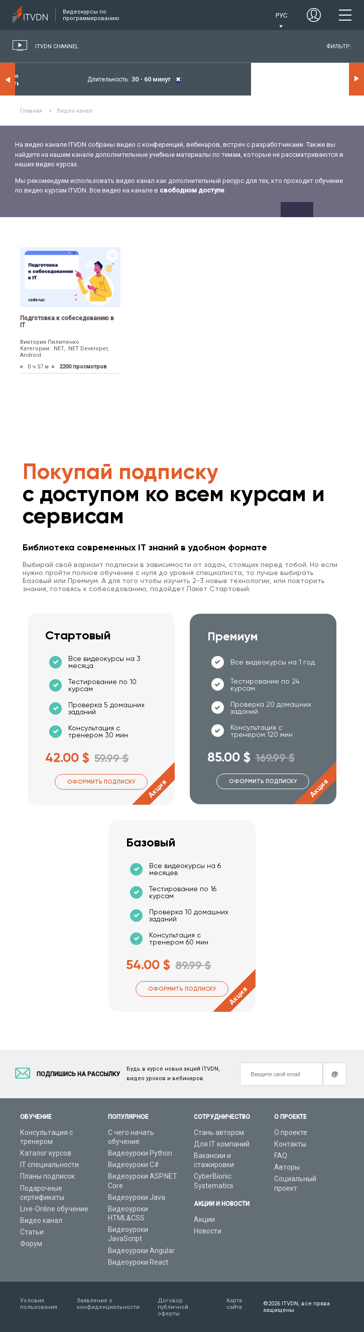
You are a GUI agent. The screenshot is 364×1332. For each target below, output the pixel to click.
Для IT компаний (222, 1144)
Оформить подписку (101, 782)
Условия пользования (38, 1303)
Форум (31, 1244)
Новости (207, 1231)
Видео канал (41, 1220)
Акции (204, 1219)
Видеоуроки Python (140, 1153)
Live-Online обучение (54, 1209)
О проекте (290, 1132)
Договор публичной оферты (173, 1307)
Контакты (290, 1144)
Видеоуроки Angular (141, 1251)
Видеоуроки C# (133, 1165)
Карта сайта (234, 1303)
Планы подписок (47, 1176)
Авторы (287, 1167)
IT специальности (49, 1165)
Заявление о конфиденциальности (108, 1303)
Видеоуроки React (138, 1262)
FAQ (280, 1156)
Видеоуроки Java (136, 1197)
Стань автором (219, 1132)
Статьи (32, 1232)
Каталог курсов (45, 1153)
